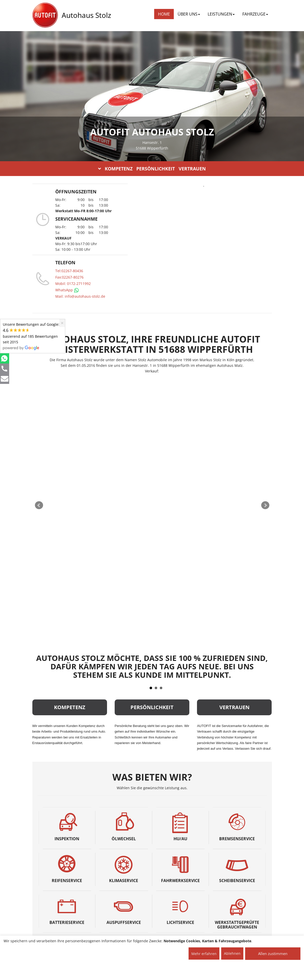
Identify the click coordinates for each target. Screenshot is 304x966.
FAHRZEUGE (255, 14)
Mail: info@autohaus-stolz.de (80, 296)
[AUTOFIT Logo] (45, 15)
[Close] (62, 323)
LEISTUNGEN (221, 14)
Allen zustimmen (272, 953)
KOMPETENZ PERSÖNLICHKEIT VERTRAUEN (152, 169)
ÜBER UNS (189, 14)
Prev (39, 505)
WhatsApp (67, 289)
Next (265, 505)
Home (164, 14)
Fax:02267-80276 (69, 277)
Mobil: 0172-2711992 (73, 283)
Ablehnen (232, 953)
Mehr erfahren (204, 953)
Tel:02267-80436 (69, 270)
